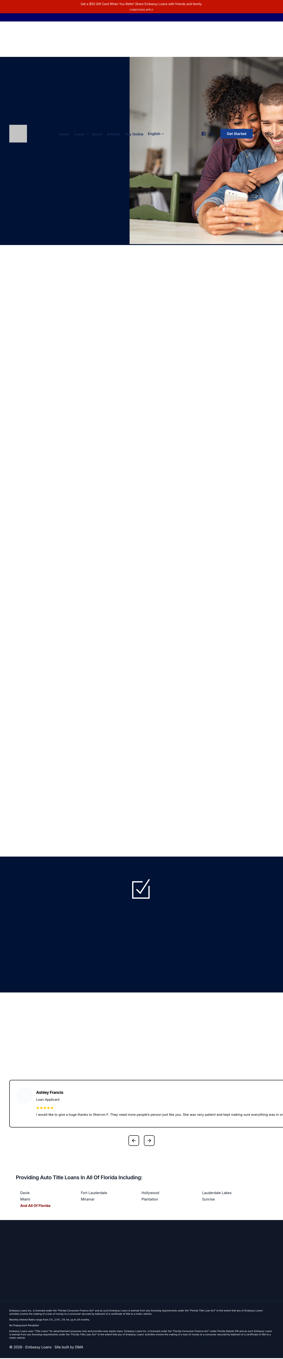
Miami (25, 1200)
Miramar (88, 1200)
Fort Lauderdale (94, 1193)
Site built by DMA (69, 1348)
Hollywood (150, 1193)
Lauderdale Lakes (216, 1193)
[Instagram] (211, 132)
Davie (25, 1193)
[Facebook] (203, 132)
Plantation (150, 1200)
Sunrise (208, 1200)
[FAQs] (266, 134)
